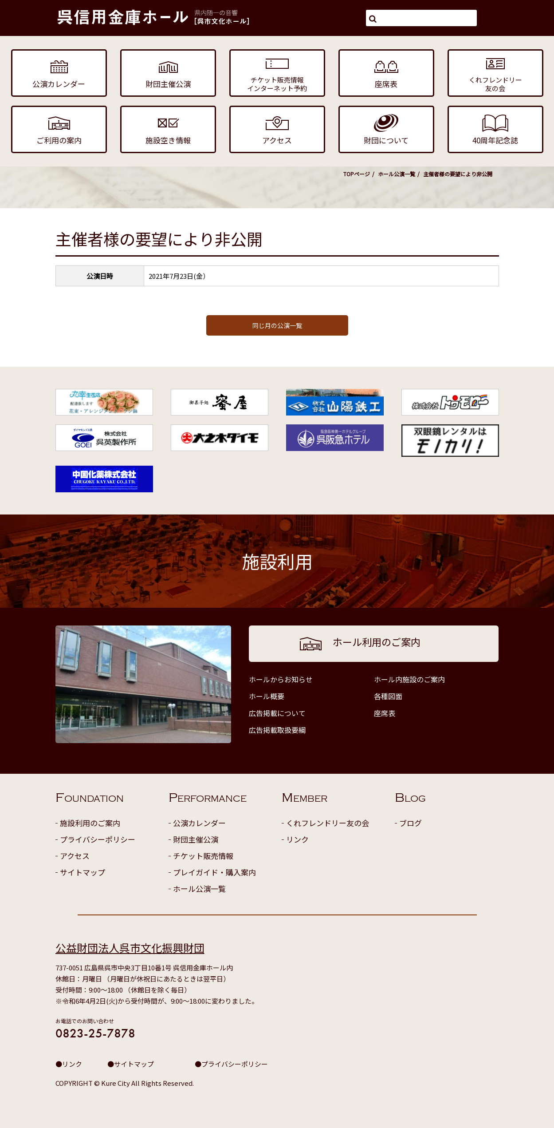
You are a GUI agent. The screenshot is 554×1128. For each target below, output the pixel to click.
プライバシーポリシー (97, 839)
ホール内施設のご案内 (409, 679)
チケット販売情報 (203, 855)
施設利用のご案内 (90, 822)
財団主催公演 (195, 839)
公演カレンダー (199, 822)
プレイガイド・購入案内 (214, 872)
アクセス (75, 855)
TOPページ (356, 174)
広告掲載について (277, 713)
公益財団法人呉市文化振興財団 (129, 947)
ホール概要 (266, 696)
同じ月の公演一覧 (277, 325)
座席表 (384, 713)
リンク (297, 839)
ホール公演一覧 (396, 174)
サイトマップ (82, 872)
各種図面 (388, 696)
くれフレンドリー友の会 (327, 822)
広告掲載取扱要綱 (277, 729)
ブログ (410, 822)
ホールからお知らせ (281, 679)
